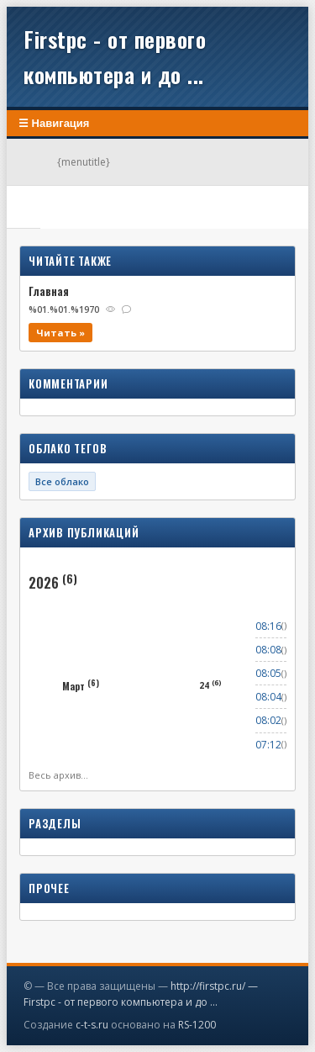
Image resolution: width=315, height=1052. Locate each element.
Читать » (60, 332)
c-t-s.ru (92, 1025)
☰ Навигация (53, 123)
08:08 (268, 649)
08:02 (268, 720)
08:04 (268, 697)
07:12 (268, 744)
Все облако (62, 481)
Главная (49, 291)
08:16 (268, 626)
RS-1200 (197, 1025)
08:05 (268, 673)
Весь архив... (58, 775)
